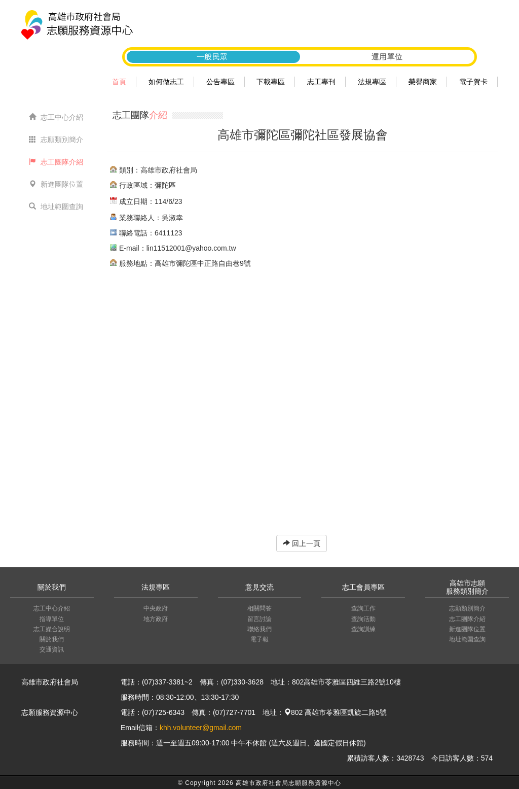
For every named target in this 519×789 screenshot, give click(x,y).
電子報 (259, 639)
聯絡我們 (259, 629)
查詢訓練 (363, 629)
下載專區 (270, 82)
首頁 (119, 82)
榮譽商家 (423, 82)
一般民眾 (212, 56)
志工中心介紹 (56, 117)
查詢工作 (363, 608)
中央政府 (155, 608)
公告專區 (220, 82)
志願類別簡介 (56, 139)
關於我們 (52, 639)
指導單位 (52, 619)
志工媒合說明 (51, 629)
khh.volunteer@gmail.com (201, 728)
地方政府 (155, 619)
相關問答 (259, 608)
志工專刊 (321, 82)
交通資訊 (52, 649)
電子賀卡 (473, 82)
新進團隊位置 (56, 184)
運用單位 (387, 56)
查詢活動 (363, 619)
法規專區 (372, 82)
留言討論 (259, 619)
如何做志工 (166, 82)
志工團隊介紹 (56, 162)
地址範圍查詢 (56, 206)
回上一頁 (301, 543)
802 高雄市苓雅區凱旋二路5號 (335, 712)
